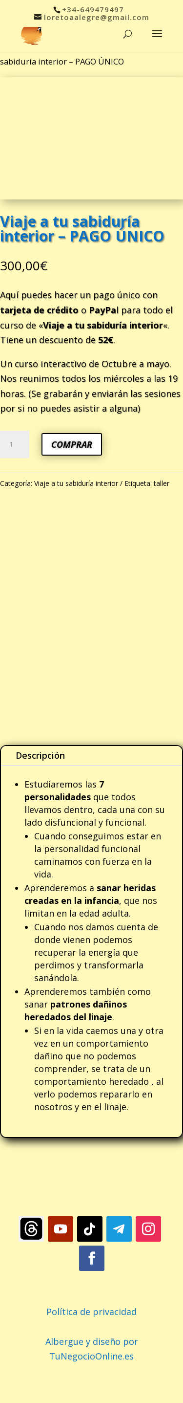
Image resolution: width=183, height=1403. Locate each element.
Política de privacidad (91, 1311)
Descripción (40, 755)
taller (161, 483)
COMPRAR (71, 444)
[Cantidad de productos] (14, 444)
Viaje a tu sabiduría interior (76, 483)
